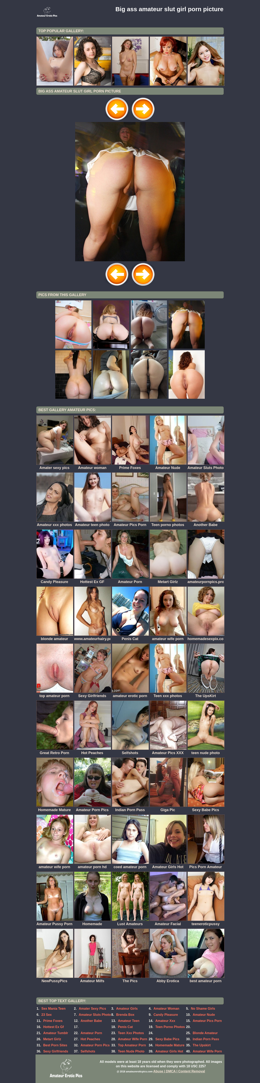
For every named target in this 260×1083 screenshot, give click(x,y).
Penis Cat (125, 1027)
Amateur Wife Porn (132, 1039)
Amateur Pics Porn (207, 1021)
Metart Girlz (52, 1039)
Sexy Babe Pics (167, 1039)
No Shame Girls (203, 1008)
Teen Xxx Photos (131, 1033)
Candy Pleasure (166, 1014)
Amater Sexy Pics (92, 1008)
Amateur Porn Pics (95, 1045)
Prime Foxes (53, 1021)
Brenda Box (125, 1014)
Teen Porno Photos (170, 1027)
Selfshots (88, 1051)
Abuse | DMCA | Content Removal (179, 1071)
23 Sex (46, 1014)
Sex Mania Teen (53, 1008)
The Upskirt (202, 1045)
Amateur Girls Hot (169, 1051)
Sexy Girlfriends (55, 1051)
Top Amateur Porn (132, 1045)
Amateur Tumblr (55, 1033)
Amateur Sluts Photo (95, 1014)
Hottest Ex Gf (53, 1027)
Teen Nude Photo (131, 1051)
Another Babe (91, 1021)
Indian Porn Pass (206, 1039)
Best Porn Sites (55, 1045)
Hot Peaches (90, 1039)
